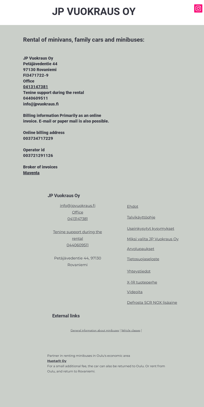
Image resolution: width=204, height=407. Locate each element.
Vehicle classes (130, 330)
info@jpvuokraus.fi (77, 205)
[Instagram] (198, 8)
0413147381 (35, 86)
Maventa (31, 172)
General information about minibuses (95, 330)
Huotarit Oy (56, 361)
